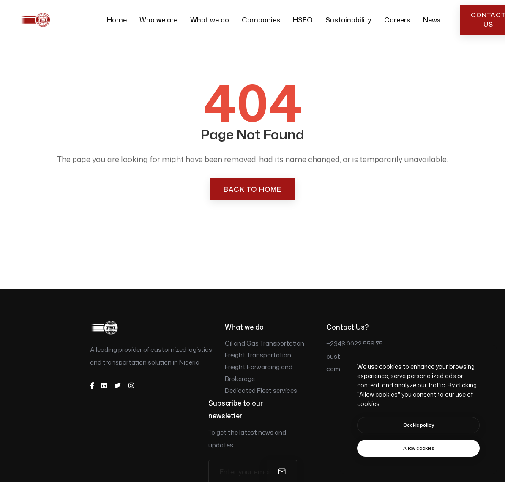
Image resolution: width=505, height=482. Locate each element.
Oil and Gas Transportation (264, 343)
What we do (209, 20)
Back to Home (252, 189)
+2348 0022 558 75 (354, 343)
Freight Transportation (258, 355)
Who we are (158, 20)
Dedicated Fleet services (261, 390)
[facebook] (92, 385)
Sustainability (348, 20)
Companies (261, 20)
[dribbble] (104, 385)
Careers (397, 20)
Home (117, 20)
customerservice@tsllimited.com (369, 362)
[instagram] (131, 385)
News (432, 20)
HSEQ (303, 20)
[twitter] (118, 385)
